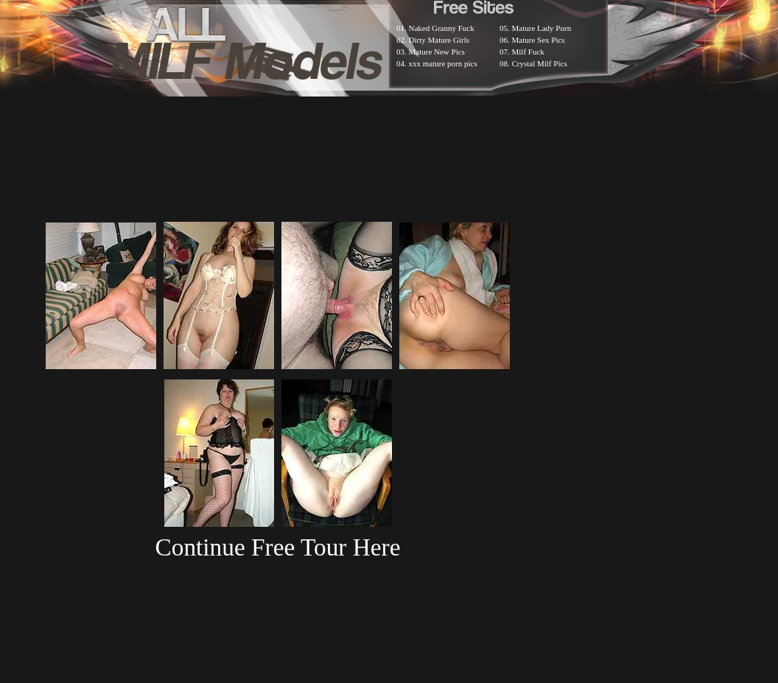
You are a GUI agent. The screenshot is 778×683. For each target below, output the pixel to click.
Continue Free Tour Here (277, 547)
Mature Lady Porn (542, 28)
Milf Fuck (528, 51)
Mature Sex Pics (538, 39)
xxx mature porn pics (443, 63)
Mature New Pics (437, 51)
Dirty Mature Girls (439, 39)
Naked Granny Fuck (441, 28)
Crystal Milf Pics (539, 63)
